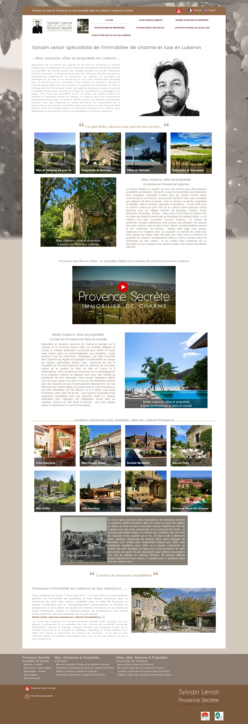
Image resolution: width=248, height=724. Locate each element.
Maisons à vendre (33, 664)
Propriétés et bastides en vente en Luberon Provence (85, 668)
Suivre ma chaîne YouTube (40, 688)
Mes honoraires (32, 678)
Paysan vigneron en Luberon (84, 555)
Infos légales (30, 675)
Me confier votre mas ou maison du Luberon (141, 668)
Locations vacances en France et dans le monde (143, 671)
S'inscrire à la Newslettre (39, 696)
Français (195, 10)
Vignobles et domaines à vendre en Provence (80, 675)
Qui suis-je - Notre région (37, 668)
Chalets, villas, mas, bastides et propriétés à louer (144, 675)
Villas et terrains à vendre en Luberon (76, 671)
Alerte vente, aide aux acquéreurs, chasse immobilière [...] (68, 617)
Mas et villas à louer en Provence (135, 664)
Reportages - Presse (35, 671)
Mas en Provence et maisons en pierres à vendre (82, 664)
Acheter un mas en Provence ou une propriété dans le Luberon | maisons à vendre (82, 10)
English (210, 10)
